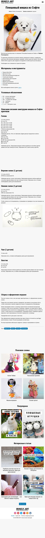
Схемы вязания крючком (7, 2)
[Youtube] (18, 532)
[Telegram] (21, 532)
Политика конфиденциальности (27, 534)
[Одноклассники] (27, 532)
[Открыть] (42, 2)
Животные (7, 347)
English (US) (18, 534)
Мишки (13, 347)
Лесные (18, 347)
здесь (19, 106)
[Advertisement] (22, 75)
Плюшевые (24, 347)
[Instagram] (15, 532)
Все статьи (22, 522)
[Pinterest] (24, 532)
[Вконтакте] (30, 532)
